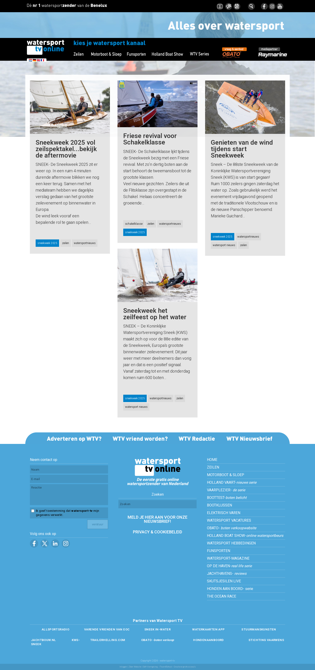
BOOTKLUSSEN (219, 505)
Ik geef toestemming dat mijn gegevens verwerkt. (67, 513)
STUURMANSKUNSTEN (258, 629)
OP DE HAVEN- (229, 566)
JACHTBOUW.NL (43, 640)
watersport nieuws (224, 245)
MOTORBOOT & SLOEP (225, 475)
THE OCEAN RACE (221, 596)
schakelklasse (134, 224)
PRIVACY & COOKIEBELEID (157, 532)
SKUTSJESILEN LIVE (224, 581)
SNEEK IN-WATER (157, 629)
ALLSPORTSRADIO (55, 629)
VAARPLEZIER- (226, 490)
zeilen (65, 243)
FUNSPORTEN (218, 551)
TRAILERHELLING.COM (107, 640)
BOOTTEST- (226, 497)
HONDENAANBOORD (208, 640)
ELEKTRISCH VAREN (223, 513)
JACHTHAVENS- (226, 573)
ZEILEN (213, 467)
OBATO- (231, 528)
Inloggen (123, 666)
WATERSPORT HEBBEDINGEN (231, 543)
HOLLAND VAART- (231, 482)
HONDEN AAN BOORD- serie (230, 589)
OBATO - (157, 640)
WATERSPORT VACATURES (229, 520)
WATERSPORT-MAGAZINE (228, 558)
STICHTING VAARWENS (266, 640)
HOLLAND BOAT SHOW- (245, 535)
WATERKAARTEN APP (208, 629)
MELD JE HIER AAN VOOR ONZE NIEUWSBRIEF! (157, 519)
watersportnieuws (85, 243)
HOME (212, 460)
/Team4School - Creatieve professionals (177, 666)
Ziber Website (135, 666)
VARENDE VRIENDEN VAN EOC (106, 629)
